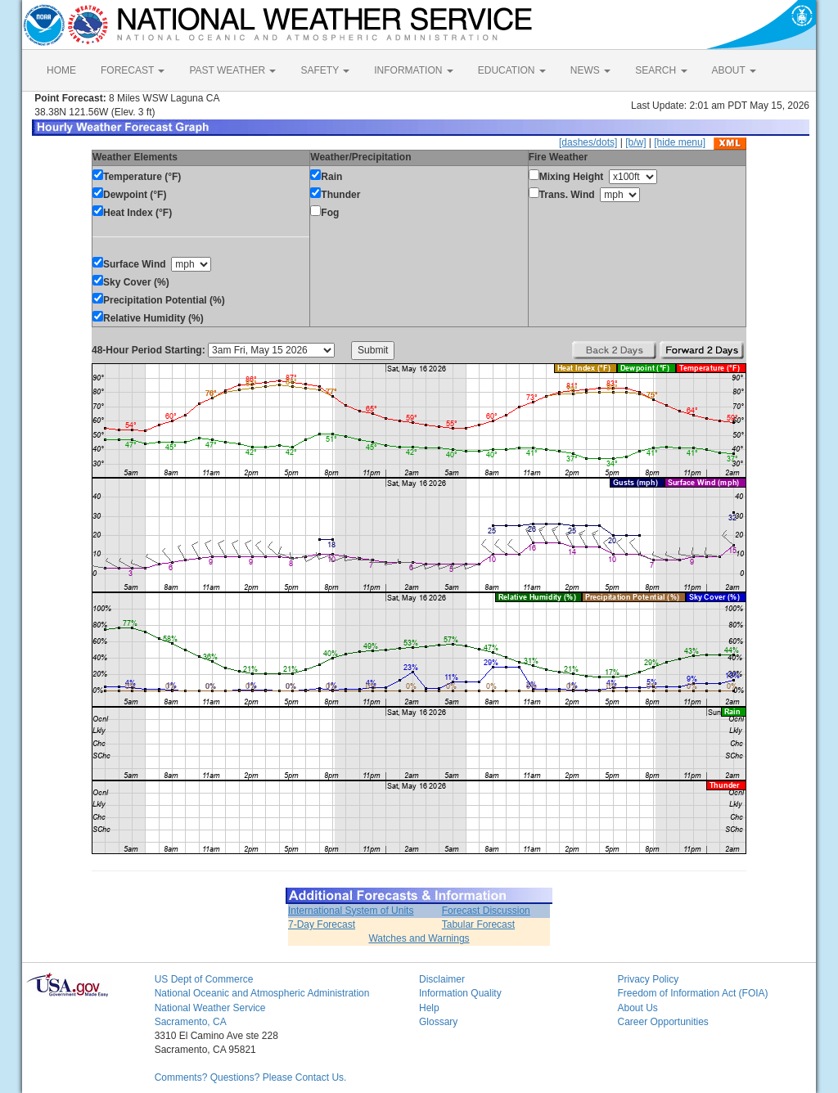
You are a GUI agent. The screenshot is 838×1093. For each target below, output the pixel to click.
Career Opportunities (662, 1022)
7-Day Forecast (321, 924)
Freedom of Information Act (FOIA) (692, 993)
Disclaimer (442, 979)
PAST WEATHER (232, 70)
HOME (61, 70)
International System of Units (350, 910)
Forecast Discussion (486, 910)
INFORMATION (413, 70)
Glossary (438, 1022)
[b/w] (635, 142)
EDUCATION (512, 70)
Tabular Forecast (478, 924)
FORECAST (132, 70)
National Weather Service (210, 1008)
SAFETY (324, 70)
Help (429, 1008)
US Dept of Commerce (204, 979)
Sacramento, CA (191, 1022)
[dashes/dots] (588, 142)
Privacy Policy (647, 979)
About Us (637, 1008)
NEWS (590, 70)
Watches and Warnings (418, 938)
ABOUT (734, 70)
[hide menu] (679, 142)
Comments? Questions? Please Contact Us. (251, 1077)
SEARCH (661, 70)
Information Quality (460, 993)
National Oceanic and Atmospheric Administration (262, 993)
